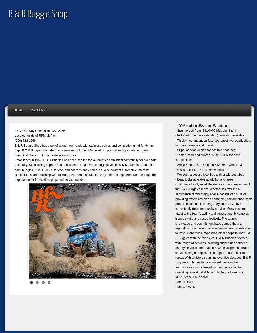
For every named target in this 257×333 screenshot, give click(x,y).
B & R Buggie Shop (38, 14)
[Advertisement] (128, 65)
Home (18, 110)
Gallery (38, 110)
